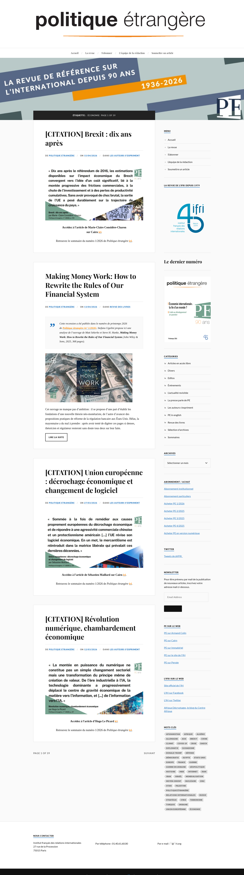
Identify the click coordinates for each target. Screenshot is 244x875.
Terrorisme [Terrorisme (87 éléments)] (196, 800)
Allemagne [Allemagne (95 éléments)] (172, 739)
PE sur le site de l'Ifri (174, 654)
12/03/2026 (90, 649)
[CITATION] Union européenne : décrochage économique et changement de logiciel (94, 481)
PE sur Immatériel (173, 647)
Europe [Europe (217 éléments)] (170, 762)
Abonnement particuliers (177, 495)
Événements (174, 385)
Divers (171, 370)
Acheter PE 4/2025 (174, 525)
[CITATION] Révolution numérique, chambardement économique (90, 627)
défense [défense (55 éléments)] (190, 753)
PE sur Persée (171, 662)
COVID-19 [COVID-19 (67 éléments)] (182, 743)
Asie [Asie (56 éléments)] (184, 739)
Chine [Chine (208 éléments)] (204, 739)
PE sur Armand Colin (175, 632)
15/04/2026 (90, 155)
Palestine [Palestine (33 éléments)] (181, 786)
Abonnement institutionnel (178, 488)
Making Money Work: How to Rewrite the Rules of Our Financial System (90, 284)
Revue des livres (120, 307)
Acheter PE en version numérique (182, 532)
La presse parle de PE (179, 400)
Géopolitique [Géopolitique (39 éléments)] (197, 767)
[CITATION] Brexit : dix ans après (88, 138)
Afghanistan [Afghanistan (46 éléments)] (173, 734)
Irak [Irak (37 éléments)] (204, 771)
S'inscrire (173, 608)
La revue (90, 53)
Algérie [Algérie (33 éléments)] (201, 734)
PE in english (174, 414)
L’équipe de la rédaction (132, 53)
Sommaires (174, 437)
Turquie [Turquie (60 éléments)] (170, 804)
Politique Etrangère (62, 155)
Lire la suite (56, 437)
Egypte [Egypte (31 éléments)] (186, 757)
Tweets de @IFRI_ (173, 555)
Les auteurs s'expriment (125, 155)
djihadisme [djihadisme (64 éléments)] (188, 748)
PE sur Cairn (170, 640)
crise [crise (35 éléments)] (193, 743)
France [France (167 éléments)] (181, 762)
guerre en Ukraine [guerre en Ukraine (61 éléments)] (176, 767)
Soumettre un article (162, 53)
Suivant (149, 753)
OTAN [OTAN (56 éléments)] (169, 786)
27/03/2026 (90, 503)
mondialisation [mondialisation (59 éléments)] (194, 776)
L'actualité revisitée (178, 392)
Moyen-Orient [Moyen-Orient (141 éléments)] (173, 781)
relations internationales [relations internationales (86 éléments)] (180, 795)
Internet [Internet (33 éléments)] (193, 771)
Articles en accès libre (179, 363)
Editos (171, 377)
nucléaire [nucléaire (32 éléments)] (190, 781)
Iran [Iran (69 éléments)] (168, 776)
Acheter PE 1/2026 (174, 503)
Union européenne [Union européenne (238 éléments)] (176, 809)
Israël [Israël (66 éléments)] (178, 776)
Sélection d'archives (178, 429)
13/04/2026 (90, 307)
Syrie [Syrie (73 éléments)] (183, 800)
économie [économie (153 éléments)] (195, 809)
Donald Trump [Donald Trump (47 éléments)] (174, 753)
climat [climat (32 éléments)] (170, 743)
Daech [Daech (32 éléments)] (203, 743)
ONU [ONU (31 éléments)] (202, 781)
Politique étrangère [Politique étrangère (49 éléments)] (177, 790)
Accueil (74, 53)
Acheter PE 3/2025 (174, 518)
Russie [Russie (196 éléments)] (202, 795)
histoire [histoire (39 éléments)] (170, 771)
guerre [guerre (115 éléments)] (193, 762)
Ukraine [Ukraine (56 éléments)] (183, 804)
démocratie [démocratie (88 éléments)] (172, 757)
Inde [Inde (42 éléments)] (181, 771)
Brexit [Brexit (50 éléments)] (193, 739)
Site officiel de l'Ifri (174, 685)
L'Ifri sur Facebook (173, 692)
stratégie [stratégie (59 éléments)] (171, 800)
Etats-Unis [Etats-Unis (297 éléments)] (199, 757)
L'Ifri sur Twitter (172, 700)
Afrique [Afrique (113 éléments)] (188, 734)
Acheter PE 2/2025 (174, 510)
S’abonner (106, 53)
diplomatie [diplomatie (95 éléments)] (172, 748)
